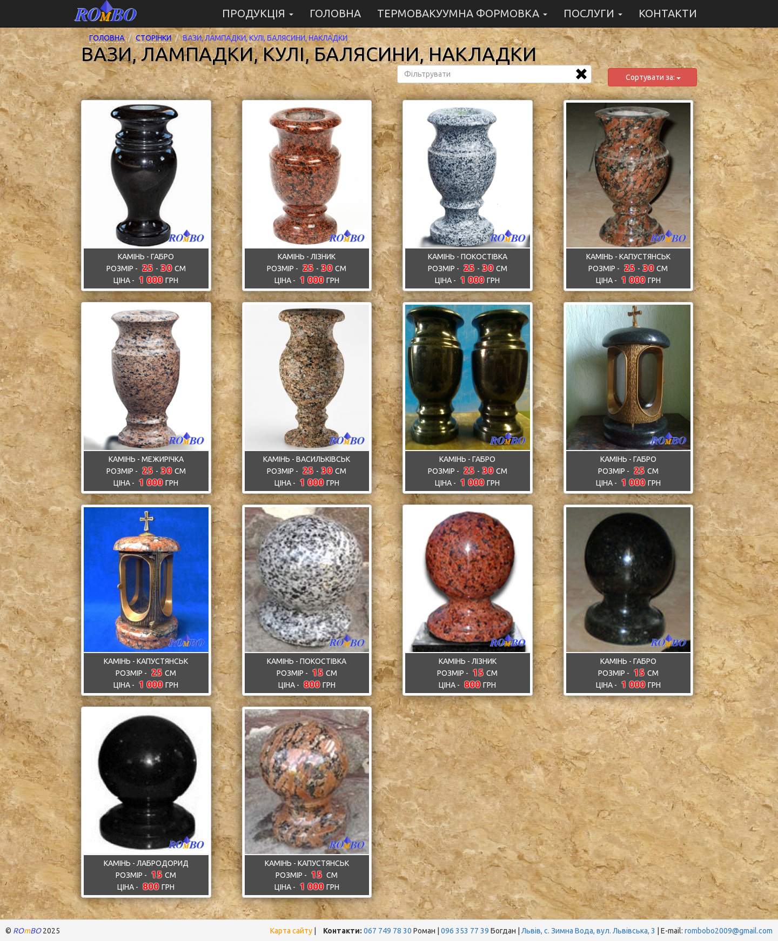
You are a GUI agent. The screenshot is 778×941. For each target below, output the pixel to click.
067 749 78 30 (388, 930)
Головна (106, 37)
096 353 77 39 (465, 930)
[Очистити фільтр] (581, 74)
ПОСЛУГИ (593, 13)
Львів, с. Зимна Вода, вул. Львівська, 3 (588, 930)
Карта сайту (291, 930)
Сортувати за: (652, 77)
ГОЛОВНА (335, 13)
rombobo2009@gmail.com (729, 930)
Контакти (668, 13)
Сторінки (153, 37)
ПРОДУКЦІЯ (257, 13)
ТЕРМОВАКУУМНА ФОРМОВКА (462, 13)
